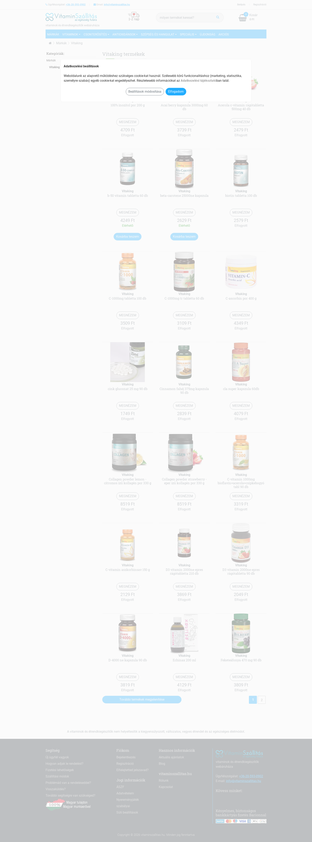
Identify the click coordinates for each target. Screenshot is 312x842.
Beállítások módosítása (144, 91)
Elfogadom (176, 91)
